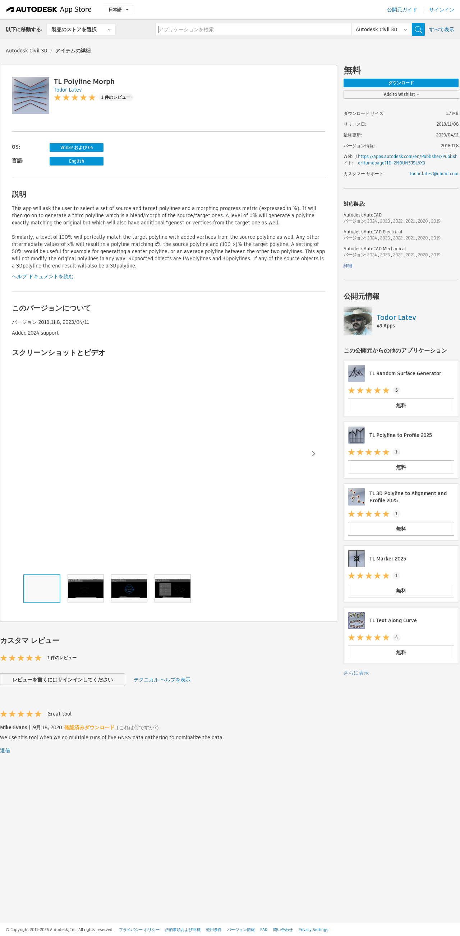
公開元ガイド (402, 9)
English (76, 161)
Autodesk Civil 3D (26, 50)
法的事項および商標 (183, 929)
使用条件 (214, 929)
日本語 (119, 9)
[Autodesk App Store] (49, 9)
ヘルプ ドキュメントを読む (43, 276)
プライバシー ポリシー (139, 929)
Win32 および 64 (76, 147)
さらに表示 (356, 672)
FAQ (264, 929)
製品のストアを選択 (74, 29)
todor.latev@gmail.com (434, 174)
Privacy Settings (313, 929)
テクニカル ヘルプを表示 (162, 679)
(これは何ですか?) (138, 727)
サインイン (441, 9)
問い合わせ (283, 929)
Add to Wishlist (401, 94)
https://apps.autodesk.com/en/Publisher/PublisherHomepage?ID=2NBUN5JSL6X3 (407, 159)
